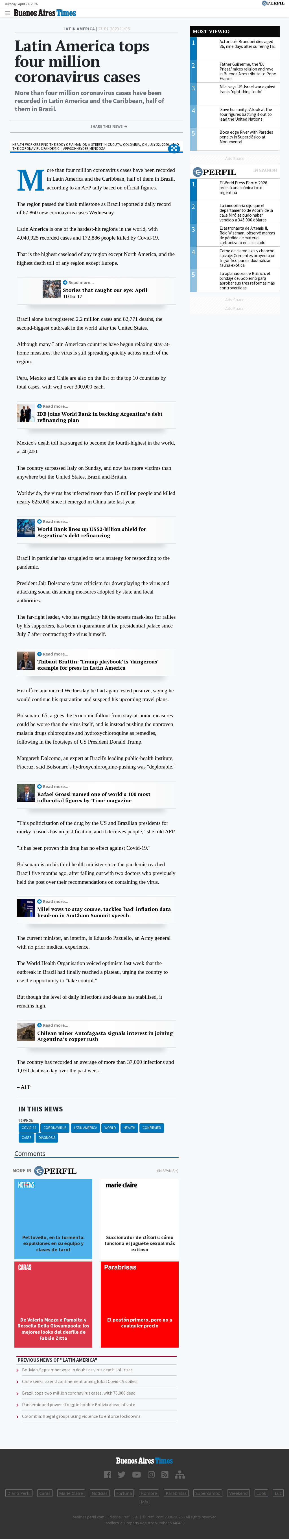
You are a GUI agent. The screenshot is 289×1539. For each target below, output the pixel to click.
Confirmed (152, 1127)
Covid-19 (29, 1127)
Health (129, 1127)
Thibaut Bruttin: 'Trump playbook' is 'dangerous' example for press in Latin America (97, 665)
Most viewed (211, 31)
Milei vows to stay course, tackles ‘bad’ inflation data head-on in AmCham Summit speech (104, 912)
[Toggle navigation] (9, 12)
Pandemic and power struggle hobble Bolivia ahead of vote (78, 1404)
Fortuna (124, 1493)
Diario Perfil (18, 1493)
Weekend (238, 1493)
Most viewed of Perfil (235, 173)
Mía (144, 1501)
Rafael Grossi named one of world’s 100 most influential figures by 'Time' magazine (93, 797)
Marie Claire (71, 1493)
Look (261, 1493)
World (110, 1127)
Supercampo (207, 1493)
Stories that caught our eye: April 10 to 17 (105, 293)
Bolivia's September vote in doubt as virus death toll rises (77, 1369)
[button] (174, 148)
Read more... (81, 282)
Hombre (149, 1493)
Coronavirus (54, 1127)
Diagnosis (47, 1137)
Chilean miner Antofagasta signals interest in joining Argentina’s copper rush (105, 1036)
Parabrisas (176, 1493)
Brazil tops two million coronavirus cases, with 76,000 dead (78, 1393)
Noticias (100, 1493)
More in (44, 1171)
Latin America (85, 1127)
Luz (278, 1493)
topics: (26, 1121)
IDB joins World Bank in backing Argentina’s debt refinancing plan (100, 417)
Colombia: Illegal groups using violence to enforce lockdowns (81, 1416)
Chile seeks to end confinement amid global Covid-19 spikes (79, 1381)
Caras (44, 1493)
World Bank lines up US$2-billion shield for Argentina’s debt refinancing (91, 532)
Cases (26, 1137)
